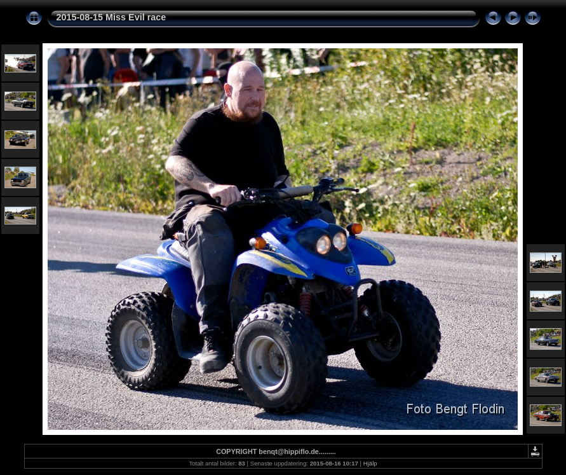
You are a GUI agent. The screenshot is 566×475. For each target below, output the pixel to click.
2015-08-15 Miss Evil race (111, 17)
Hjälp (370, 463)
